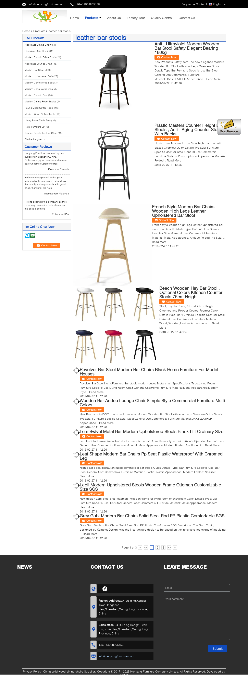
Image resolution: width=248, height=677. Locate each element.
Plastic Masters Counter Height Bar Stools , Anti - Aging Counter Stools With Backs (188, 129)
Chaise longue (33, 139)
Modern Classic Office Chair (40, 57)
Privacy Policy (32, 671)
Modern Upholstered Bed (38, 82)
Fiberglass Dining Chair (38, 44)
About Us (114, 18)
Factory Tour (136, 18)
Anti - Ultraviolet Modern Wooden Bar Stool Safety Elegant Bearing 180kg (186, 48)
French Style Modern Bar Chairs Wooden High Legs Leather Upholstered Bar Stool (183, 211)
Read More (213, 79)
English (217, 4)
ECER (124, 675)
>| (175, 547)
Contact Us (187, 18)
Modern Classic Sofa (36, 95)
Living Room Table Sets (38, 120)
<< (146, 547)
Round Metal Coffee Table (39, 107)
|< (140, 547)
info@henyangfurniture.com (46, 4)
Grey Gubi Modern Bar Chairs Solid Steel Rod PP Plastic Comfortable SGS (152, 515)
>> (169, 547)
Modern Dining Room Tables (40, 101)
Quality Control (162, 18)
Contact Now (168, 57)
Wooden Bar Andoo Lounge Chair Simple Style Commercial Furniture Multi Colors (152, 402)
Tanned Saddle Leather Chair (41, 133)
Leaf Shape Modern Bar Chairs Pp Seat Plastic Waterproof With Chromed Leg (151, 456)
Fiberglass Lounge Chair (38, 63)
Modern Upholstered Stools (40, 88)
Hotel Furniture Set (35, 126)
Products (91, 18)
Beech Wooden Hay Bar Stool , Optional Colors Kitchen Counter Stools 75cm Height (190, 292)
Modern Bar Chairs (35, 69)
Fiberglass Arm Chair (36, 51)
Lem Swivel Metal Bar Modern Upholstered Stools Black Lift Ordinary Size (151, 431)
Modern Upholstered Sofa (39, 76)
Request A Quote (193, 4)
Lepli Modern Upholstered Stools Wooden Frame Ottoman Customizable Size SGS (150, 487)
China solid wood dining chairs (63, 671)
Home (74, 18)
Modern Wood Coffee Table (40, 114)
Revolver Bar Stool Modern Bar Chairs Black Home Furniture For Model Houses (149, 371)
